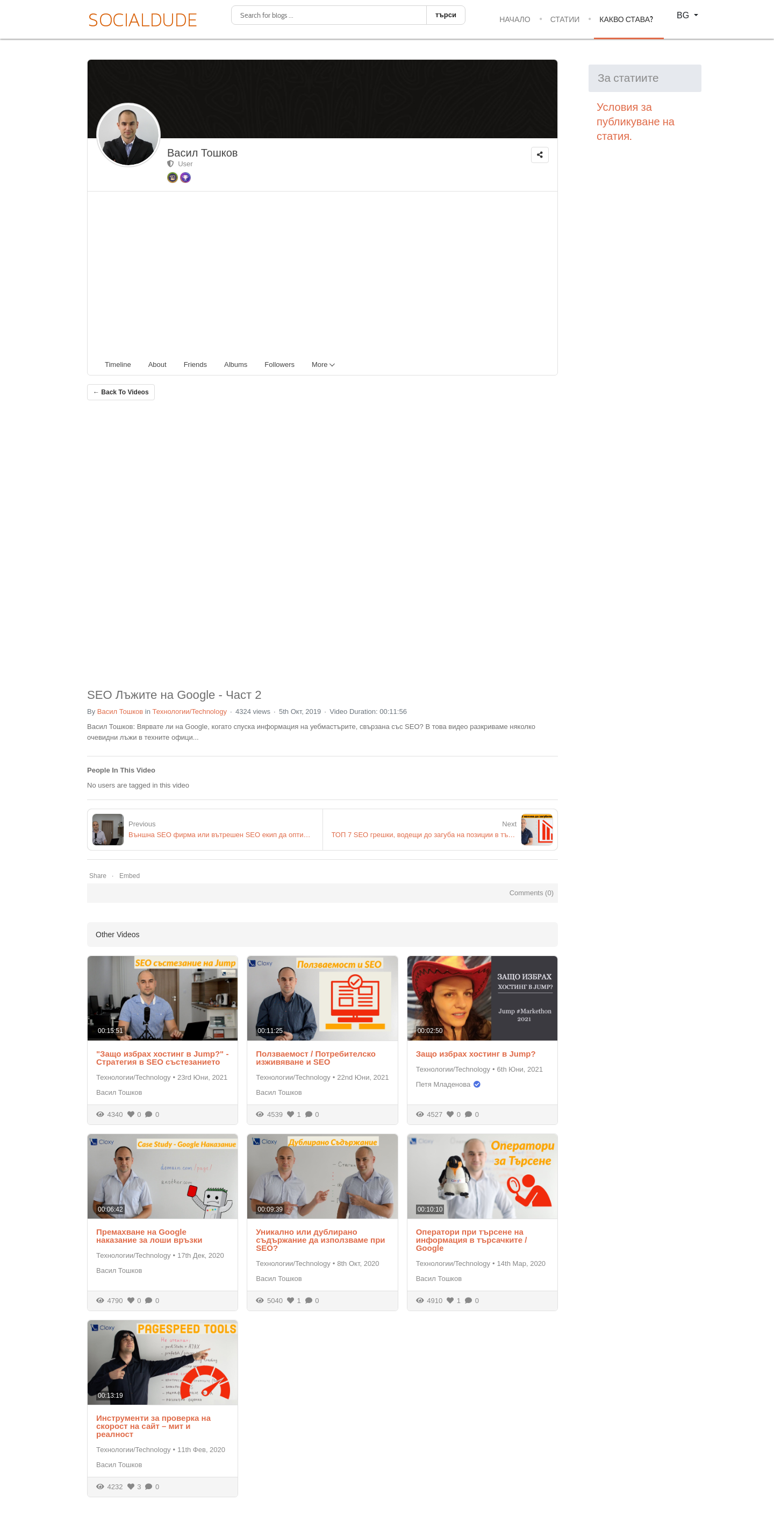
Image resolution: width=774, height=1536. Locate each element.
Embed (129, 876)
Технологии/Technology (190, 711)
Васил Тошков (202, 153)
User (180, 164)
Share (97, 876)
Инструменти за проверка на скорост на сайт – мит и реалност (153, 1426)
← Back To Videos (121, 392)
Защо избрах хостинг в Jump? (476, 1053)
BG (684, 15)
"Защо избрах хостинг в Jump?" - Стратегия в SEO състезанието (162, 1057)
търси (445, 14)
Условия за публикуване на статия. (637, 121)
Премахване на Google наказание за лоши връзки (149, 1235)
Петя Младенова (443, 1084)
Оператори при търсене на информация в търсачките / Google (471, 1239)
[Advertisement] (326, 272)
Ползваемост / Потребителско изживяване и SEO (316, 1057)
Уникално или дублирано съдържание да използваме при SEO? (320, 1239)
